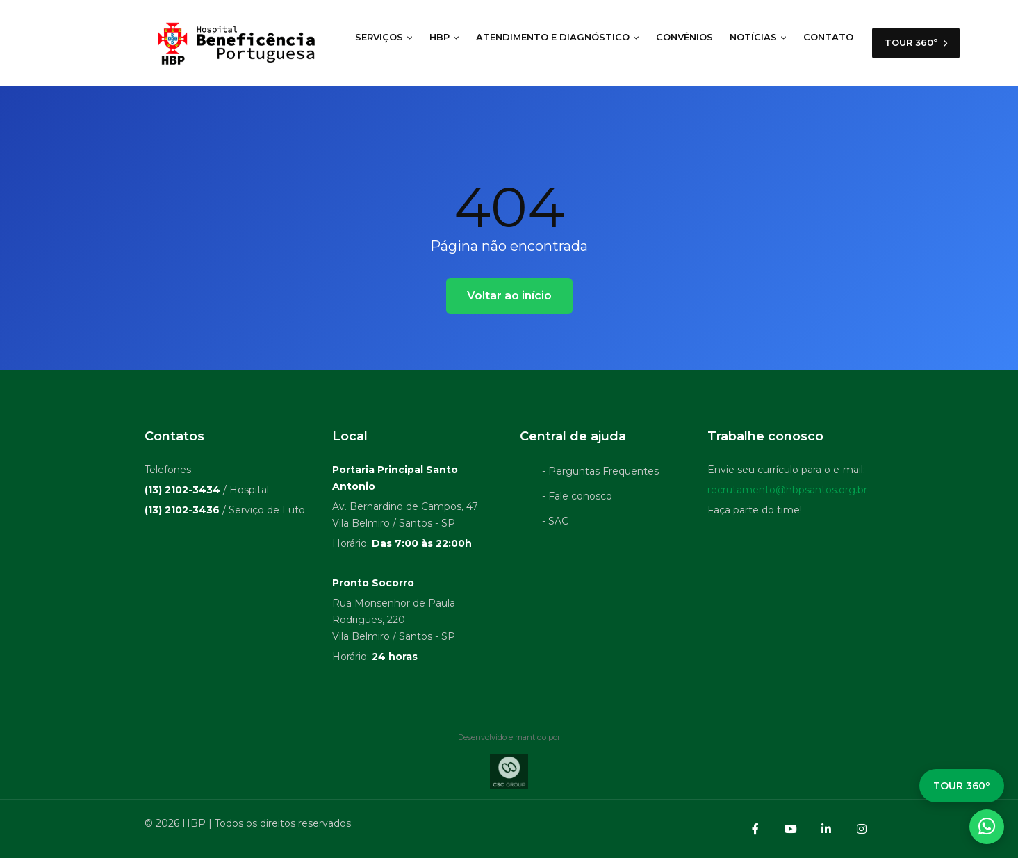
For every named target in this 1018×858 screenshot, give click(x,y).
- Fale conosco (577, 496)
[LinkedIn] (826, 828)
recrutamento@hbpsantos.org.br (787, 490)
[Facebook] (755, 828)
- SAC (555, 521)
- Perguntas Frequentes (600, 471)
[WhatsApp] (986, 826)
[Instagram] (861, 828)
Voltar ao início (509, 295)
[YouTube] (790, 828)
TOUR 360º (916, 43)
